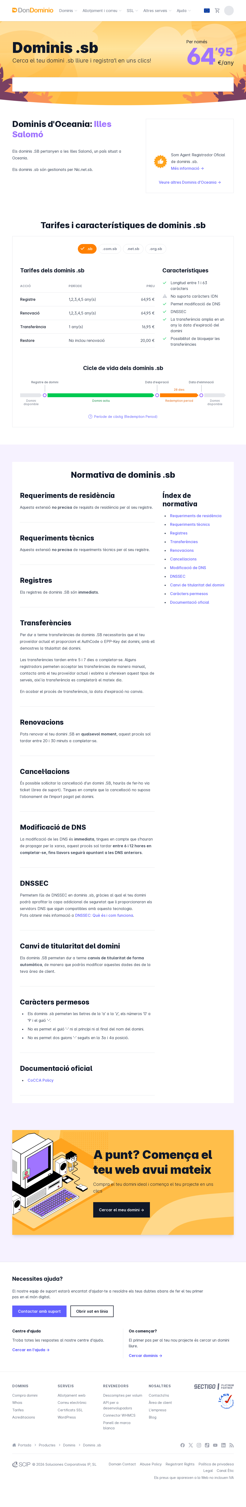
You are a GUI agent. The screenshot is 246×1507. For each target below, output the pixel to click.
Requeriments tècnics (190, 524)
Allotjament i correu (103, 10)
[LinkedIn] (223, 1445)
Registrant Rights (180, 1464)
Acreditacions (23, 1417)
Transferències (184, 541)
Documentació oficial (189, 602)
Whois (17, 1402)
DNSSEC (177, 576)
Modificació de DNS (188, 567)
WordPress (67, 1417)
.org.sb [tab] (155, 248)
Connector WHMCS (119, 1415)
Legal (208, 1470)
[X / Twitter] (191, 1445)
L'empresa (157, 1410)
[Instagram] (199, 1445)
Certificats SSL (70, 1410)
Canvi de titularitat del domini (197, 585)
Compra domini (24, 1395)
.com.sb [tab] (110, 248)
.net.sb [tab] (133, 248)
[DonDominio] (32, 10)
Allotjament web (72, 1395)
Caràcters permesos (189, 593)
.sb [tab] (89, 248)
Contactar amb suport (39, 1311)
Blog (152, 1417)
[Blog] (231, 1445)
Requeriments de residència (195, 515)
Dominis (69, 10)
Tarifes (18, 1410)
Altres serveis (158, 10)
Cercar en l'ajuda (31, 1349)
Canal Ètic (225, 1470)
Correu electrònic (72, 1402)
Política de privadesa (216, 1464)
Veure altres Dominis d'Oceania (190, 182)
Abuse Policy (151, 1464)
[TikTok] (207, 1445)
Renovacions (182, 550)
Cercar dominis (145, 1355)
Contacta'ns (159, 1395)
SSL (133, 10)
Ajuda (184, 10)
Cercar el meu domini (121, 1209)
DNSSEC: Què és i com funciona (104, 915)
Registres (178, 533)
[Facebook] (182, 1445)
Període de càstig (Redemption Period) (123, 416)
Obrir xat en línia (92, 1311)
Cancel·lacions (183, 559)
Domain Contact (122, 1464)
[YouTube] (215, 1445)
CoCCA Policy (41, 1080)
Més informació (187, 168)
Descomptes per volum (122, 1395)
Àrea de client (160, 1402)
